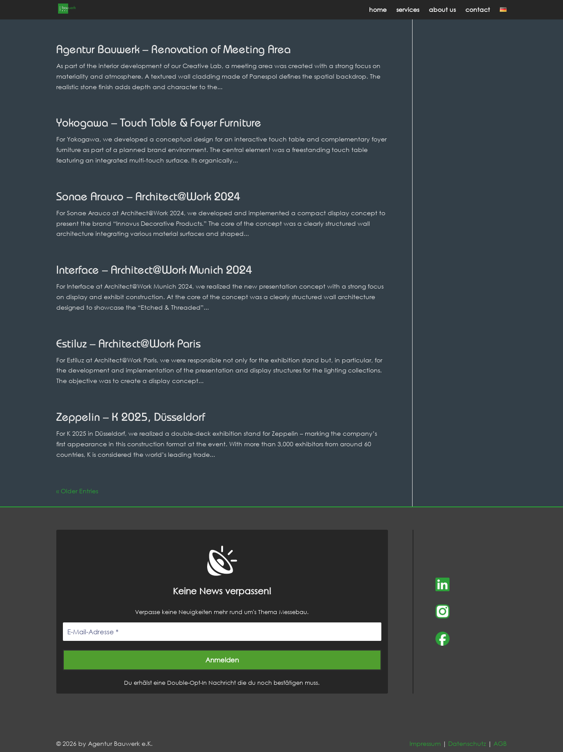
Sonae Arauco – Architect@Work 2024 (148, 197)
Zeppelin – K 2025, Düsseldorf (130, 417)
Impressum (425, 743)
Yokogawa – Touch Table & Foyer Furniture (158, 123)
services (407, 10)
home (378, 10)
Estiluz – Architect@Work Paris (128, 344)
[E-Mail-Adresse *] (222, 631)
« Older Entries (77, 491)
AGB (500, 743)
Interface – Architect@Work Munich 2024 (154, 270)
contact (477, 10)
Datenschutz (467, 743)
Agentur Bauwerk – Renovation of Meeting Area (173, 50)
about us (442, 10)
